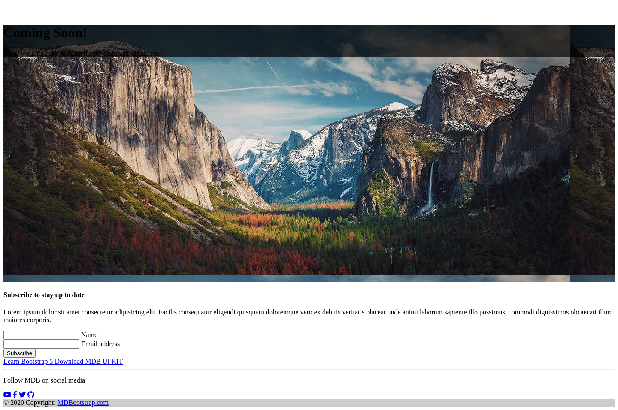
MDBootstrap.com (83, 402)
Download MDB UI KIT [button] (89, 361)
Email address (100, 343)
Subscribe (19, 353)
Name (89, 334)
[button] (8, 394)
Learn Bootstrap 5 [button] (29, 361)
